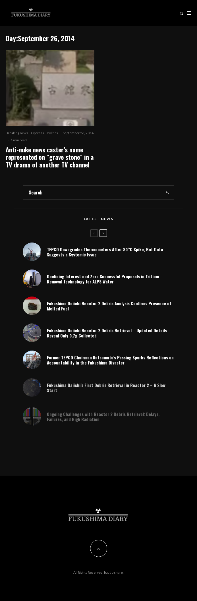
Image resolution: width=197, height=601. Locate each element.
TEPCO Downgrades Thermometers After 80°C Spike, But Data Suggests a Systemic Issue (105, 252)
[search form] (92, 192)
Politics (52, 133)
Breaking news (17, 133)
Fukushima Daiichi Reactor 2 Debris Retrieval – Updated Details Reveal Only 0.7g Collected (107, 334)
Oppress (37, 133)
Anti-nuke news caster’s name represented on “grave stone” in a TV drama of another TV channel (50, 157)
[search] (167, 192)
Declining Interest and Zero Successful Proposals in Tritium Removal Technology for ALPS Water (103, 279)
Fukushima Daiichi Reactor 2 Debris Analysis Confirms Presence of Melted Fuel (109, 306)
